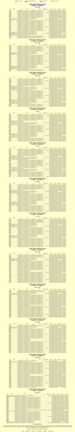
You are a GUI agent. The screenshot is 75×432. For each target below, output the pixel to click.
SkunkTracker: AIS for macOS (43, 1)
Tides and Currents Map (18, 1)
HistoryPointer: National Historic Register (30, 1)
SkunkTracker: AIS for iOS (54, 1)
